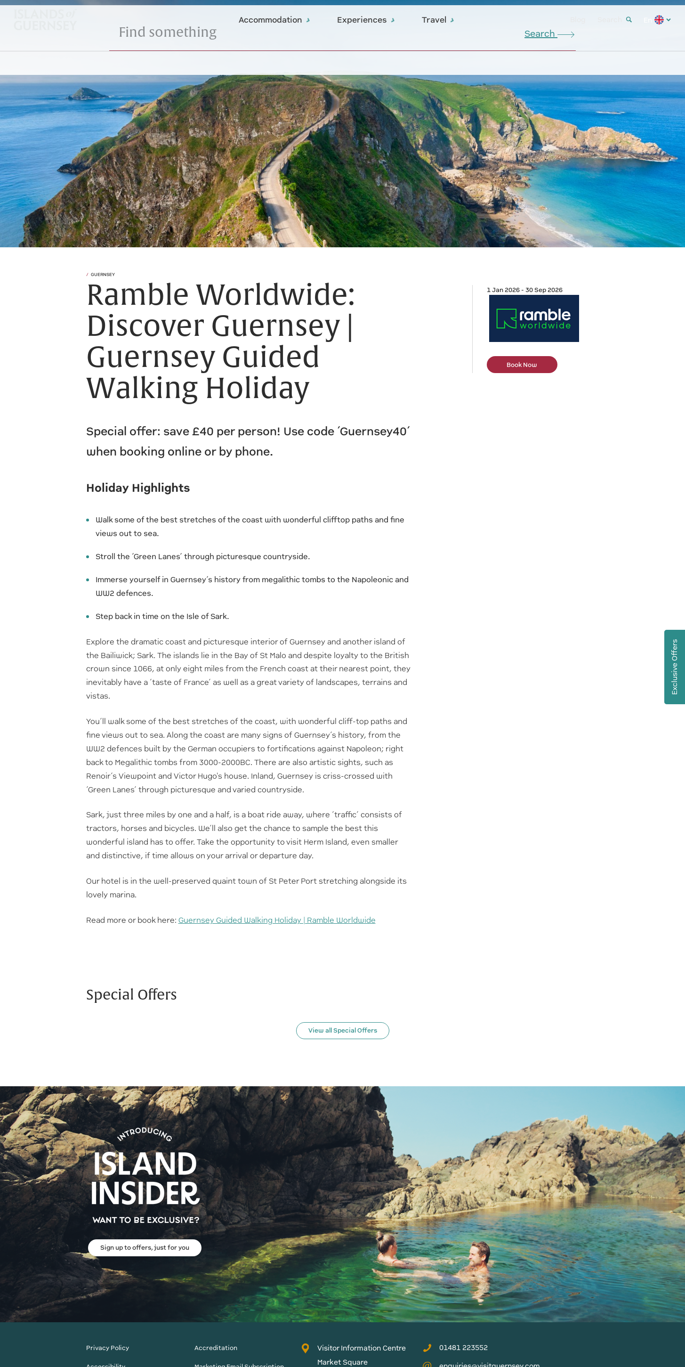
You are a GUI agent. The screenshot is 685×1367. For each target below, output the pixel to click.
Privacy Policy (107, 1347)
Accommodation (275, 19)
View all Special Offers (342, 1030)
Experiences (366, 19)
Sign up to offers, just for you (144, 1247)
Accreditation (215, 1347)
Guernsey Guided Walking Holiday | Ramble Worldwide (277, 920)
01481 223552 (455, 1347)
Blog (578, 20)
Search (614, 20)
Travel (438, 19)
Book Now (522, 364)
